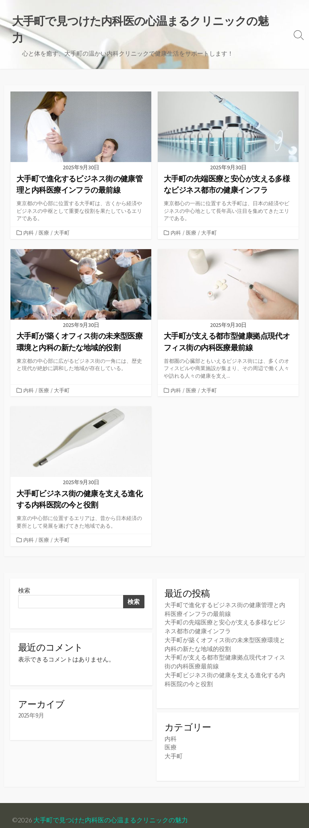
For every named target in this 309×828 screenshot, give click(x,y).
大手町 (62, 215)
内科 (28, 215)
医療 (44, 215)
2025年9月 (31, 700)
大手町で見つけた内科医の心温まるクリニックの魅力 (110, 800)
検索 (24, 574)
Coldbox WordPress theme (49, 810)
